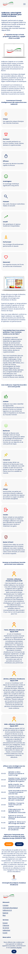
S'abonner (6, 925)
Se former (6, 928)
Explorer (5, 913)
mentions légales (16, 948)
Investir (19, 844)
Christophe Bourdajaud (10, 908)
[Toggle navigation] (24, 4)
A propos (5, 905)
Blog (4, 915)
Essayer (8, 844)
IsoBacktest (6, 930)
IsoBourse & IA (7, 910)
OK (14, 951)
